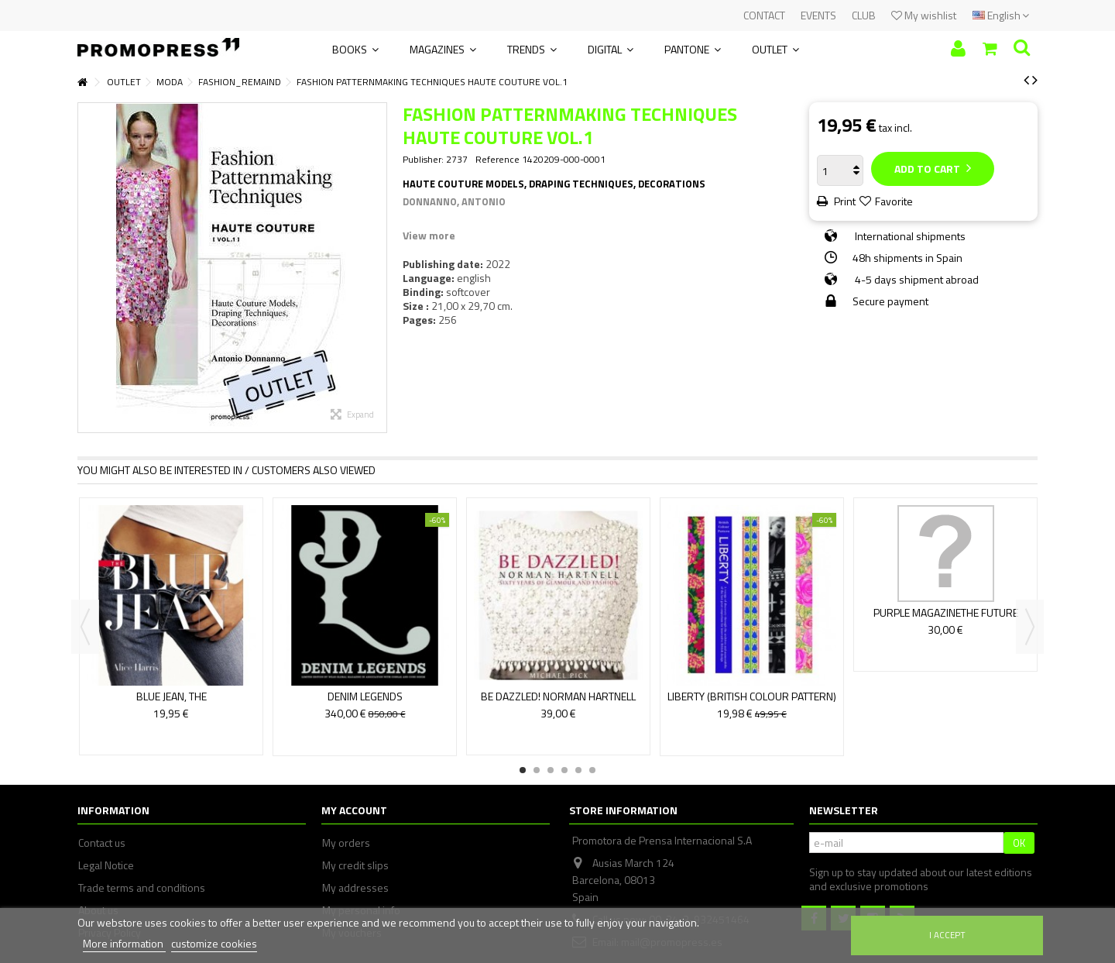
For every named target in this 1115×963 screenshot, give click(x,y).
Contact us (101, 843)
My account (354, 810)
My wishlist (923, 15)
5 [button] (578, 770)
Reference (497, 160)
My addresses (355, 888)
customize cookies (214, 943)
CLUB (864, 15)
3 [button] (550, 770)
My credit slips (355, 865)
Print (844, 201)
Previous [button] (85, 627)
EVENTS (818, 15)
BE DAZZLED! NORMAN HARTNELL (558, 696)
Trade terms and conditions (141, 888)
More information (124, 943)
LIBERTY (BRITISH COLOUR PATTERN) (751, 696)
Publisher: (423, 160)
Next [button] (1030, 627)
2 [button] (536, 770)
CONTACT (764, 15)
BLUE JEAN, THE (171, 696)
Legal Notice (106, 865)
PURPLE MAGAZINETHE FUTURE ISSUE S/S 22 (945, 619)
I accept (947, 934)
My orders (346, 843)
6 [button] (592, 770)
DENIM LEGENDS (365, 696)
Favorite (894, 201)
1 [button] (523, 770)
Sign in (958, 48)
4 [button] (564, 770)
